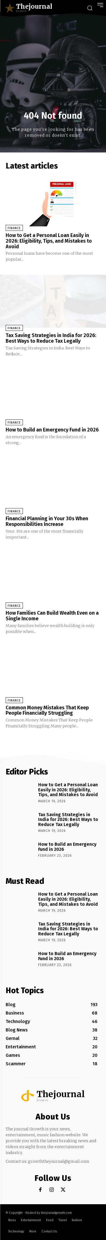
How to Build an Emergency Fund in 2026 (52, 430)
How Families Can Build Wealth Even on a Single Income (52, 616)
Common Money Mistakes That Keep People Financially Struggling (47, 710)
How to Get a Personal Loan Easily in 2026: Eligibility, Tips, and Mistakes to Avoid (49, 241)
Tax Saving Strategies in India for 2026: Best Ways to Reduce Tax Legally (51, 338)
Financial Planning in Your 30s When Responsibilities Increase (47, 521)
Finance (14, 228)
